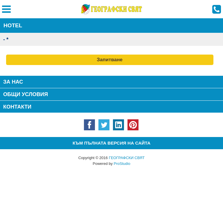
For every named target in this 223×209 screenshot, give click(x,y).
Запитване (110, 59)
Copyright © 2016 (111, 158)
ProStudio (122, 163)
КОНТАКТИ (17, 107)
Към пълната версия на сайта (111, 142)
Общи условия (25, 94)
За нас (13, 82)
